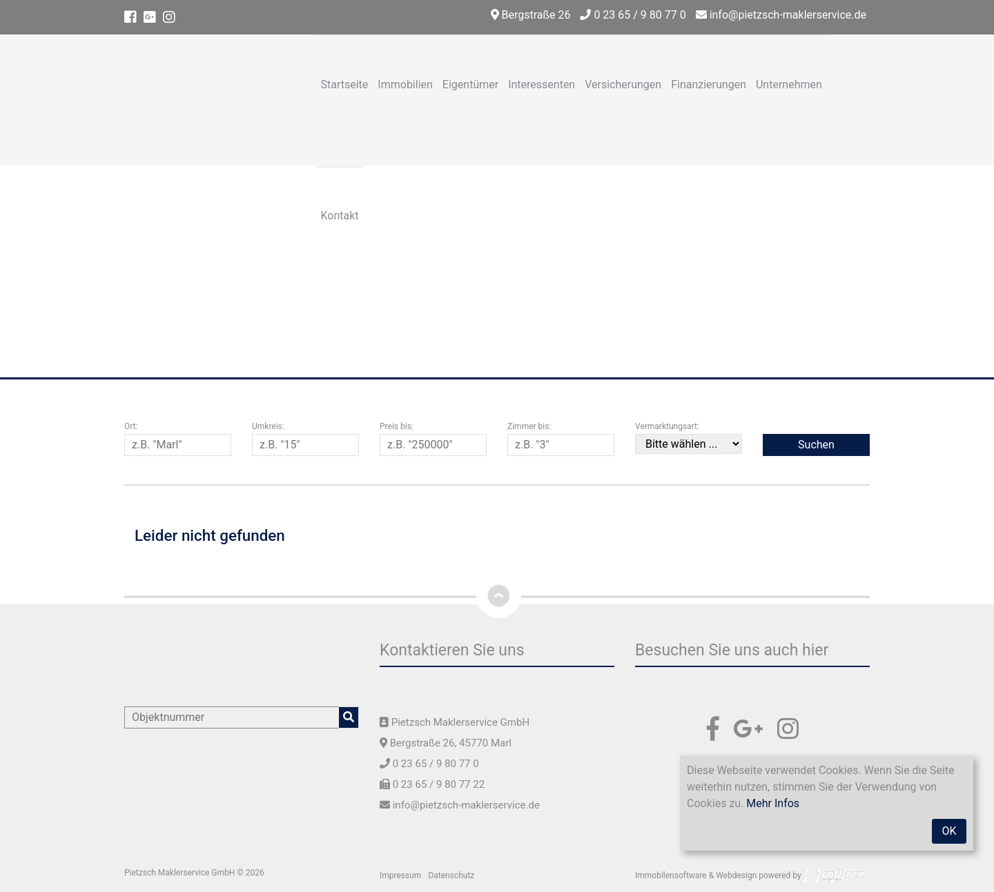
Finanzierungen (708, 84)
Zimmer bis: (529, 426)
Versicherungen (623, 84)
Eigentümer (470, 84)
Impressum (400, 875)
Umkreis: (268, 426)
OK (949, 831)
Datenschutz (451, 875)
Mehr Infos (772, 803)
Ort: (130, 426)
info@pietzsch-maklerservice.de (781, 14)
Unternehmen (789, 84)
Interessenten (541, 84)
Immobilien (405, 84)
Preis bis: (396, 426)
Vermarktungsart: (667, 426)
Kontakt (340, 215)
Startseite (345, 84)
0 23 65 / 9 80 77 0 (632, 14)
